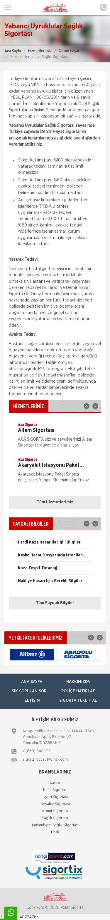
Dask (55, 832)
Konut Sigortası (55, 811)
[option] (55, 437)
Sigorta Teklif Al (78, 700)
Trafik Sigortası (55, 790)
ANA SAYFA (31, 682)
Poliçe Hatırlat (78, 691)
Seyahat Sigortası (55, 804)
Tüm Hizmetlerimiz (55, 502)
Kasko (55, 783)
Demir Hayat (69, 51)
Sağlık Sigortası (55, 818)
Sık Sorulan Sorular (33, 691)
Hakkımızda (78, 682)
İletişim (31, 700)
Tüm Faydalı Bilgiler (55, 603)
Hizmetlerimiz (40, 51)
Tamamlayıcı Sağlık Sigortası (55, 825)
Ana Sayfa (12, 51)
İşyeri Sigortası (55, 797)
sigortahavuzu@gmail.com (45, 759)
